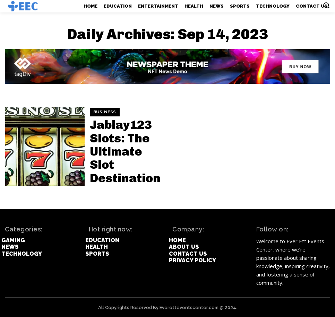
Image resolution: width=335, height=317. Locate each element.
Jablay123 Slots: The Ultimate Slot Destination (126, 150)
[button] (326, 5)
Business (104, 134)
